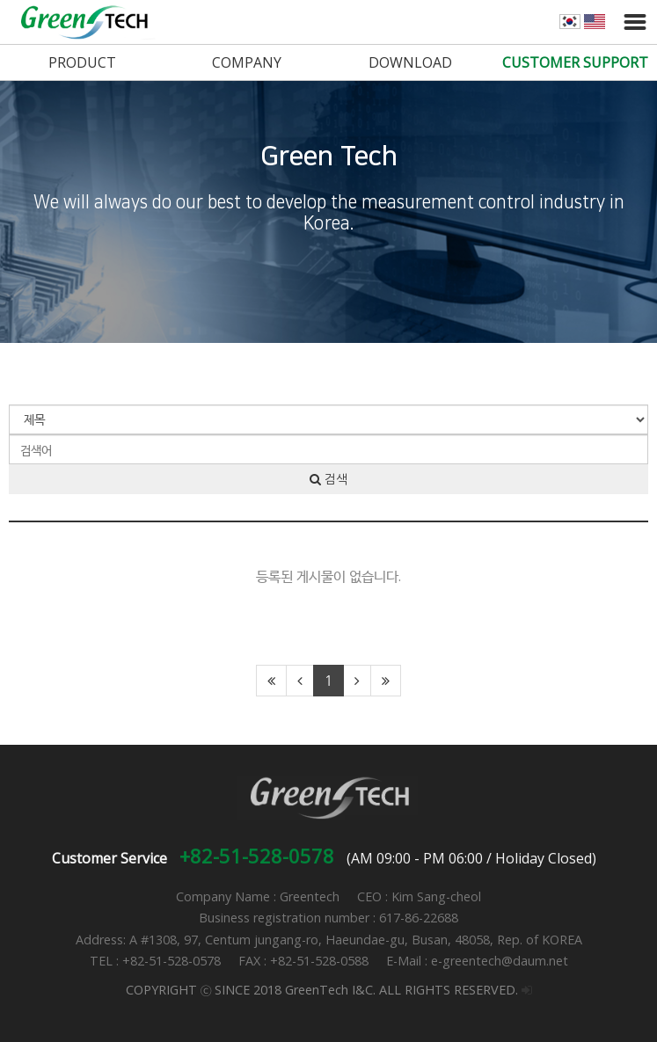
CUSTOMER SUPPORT (575, 62)
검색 (328, 479)
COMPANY (246, 62)
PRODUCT (82, 62)
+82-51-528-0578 (256, 855)
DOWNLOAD (410, 62)
